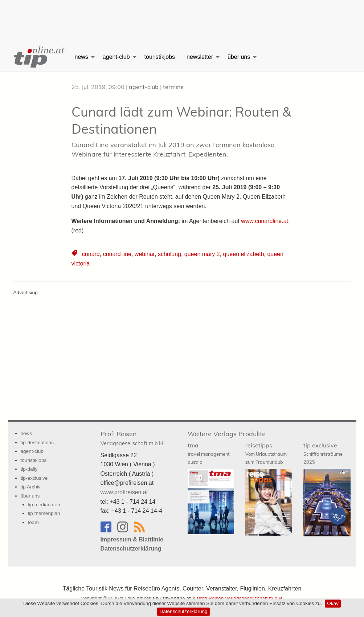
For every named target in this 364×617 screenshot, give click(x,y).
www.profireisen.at (124, 492)
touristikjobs (159, 57)
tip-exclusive (34, 478)
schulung (169, 254)
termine (173, 86)
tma (208, 453)
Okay (333, 603)
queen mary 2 (202, 254)
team (33, 522)
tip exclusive (323, 453)
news (81, 57)
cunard (91, 254)
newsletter (200, 57)
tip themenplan (44, 513)
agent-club (116, 57)
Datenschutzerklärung (183, 611)
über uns (239, 57)
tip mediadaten (44, 504)
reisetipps (266, 453)
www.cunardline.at (264, 221)
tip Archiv (31, 487)
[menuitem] (38, 57)
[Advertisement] (182, 16)
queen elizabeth (243, 254)
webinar (145, 254)
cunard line (117, 254)
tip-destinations (37, 442)
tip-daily (29, 469)
